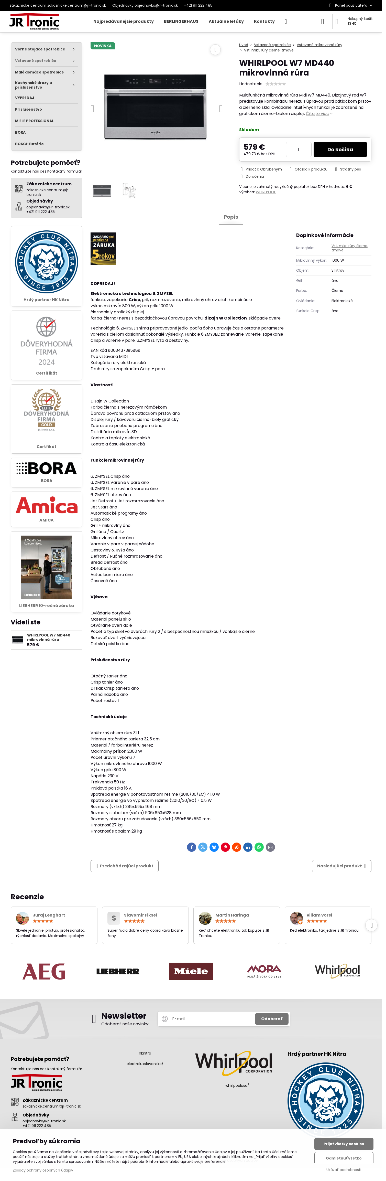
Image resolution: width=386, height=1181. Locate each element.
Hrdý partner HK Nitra (47, 300)
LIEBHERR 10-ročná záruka (46, 606)
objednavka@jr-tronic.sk (44, 1121)
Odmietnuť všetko (344, 1158)
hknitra (145, 1053)
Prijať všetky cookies (344, 1143)
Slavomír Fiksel (140, 915)
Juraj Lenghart (49, 915)
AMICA (46, 520)
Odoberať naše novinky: (125, 1024)
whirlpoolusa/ (237, 1085)
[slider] (276, 84)
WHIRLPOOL (266, 192)
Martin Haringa (232, 915)
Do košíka (340, 149)
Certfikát (47, 447)
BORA (46, 481)
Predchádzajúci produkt (124, 866)
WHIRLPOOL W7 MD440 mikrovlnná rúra (48, 637)
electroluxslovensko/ (145, 1063)
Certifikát (46, 373)
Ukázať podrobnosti (343, 1169)
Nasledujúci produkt (341, 866)
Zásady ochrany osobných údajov (43, 1170)
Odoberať (271, 1019)
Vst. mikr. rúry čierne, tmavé (350, 248)
